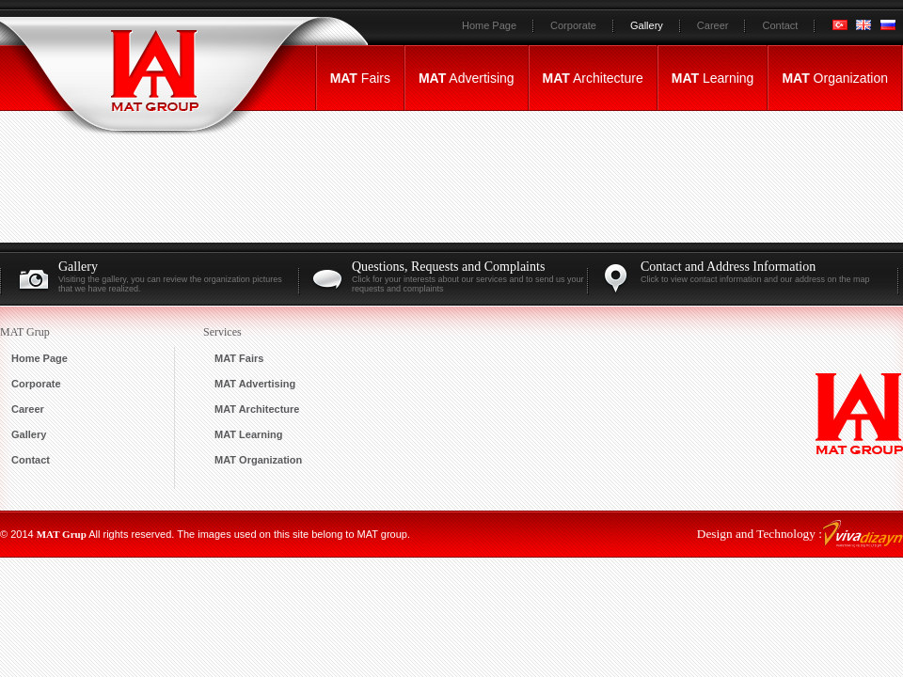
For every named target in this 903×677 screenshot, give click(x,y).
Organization (835, 78)
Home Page (489, 25)
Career (713, 25)
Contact (780, 25)
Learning (713, 78)
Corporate (573, 25)
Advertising (467, 78)
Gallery (646, 25)
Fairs (360, 78)
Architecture (593, 78)
